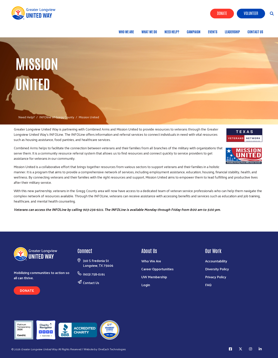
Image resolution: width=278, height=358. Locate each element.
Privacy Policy (215, 277)
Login (145, 285)
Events (212, 31)
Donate (222, 12)
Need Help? (172, 31)
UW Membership (154, 277)
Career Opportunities (157, 269)
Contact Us (255, 31)
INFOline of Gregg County (56, 117)
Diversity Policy (217, 269)
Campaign (193, 31)
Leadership (232, 31)
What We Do (149, 31)
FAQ (208, 285)
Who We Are (126, 31)
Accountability (216, 261)
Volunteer (251, 12)
